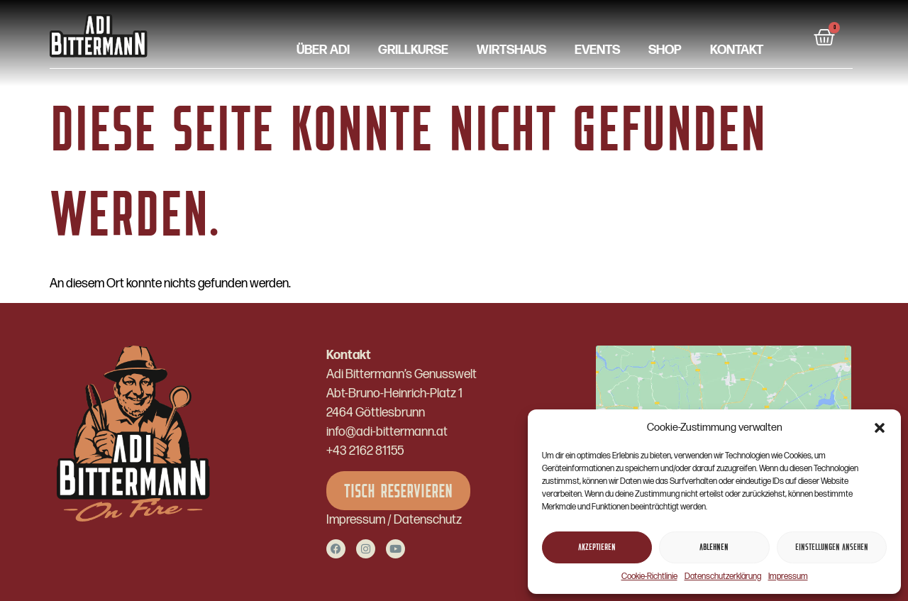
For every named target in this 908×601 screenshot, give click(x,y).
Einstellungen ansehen (831, 547)
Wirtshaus (511, 50)
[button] (880, 428)
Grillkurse (413, 50)
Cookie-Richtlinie (649, 576)
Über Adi (323, 50)
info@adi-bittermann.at (387, 431)
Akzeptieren (597, 547)
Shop (665, 50)
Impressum (788, 576)
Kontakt (736, 50)
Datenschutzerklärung (723, 576)
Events (597, 50)
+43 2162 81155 (365, 450)
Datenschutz (428, 519)
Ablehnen (714, 547)
